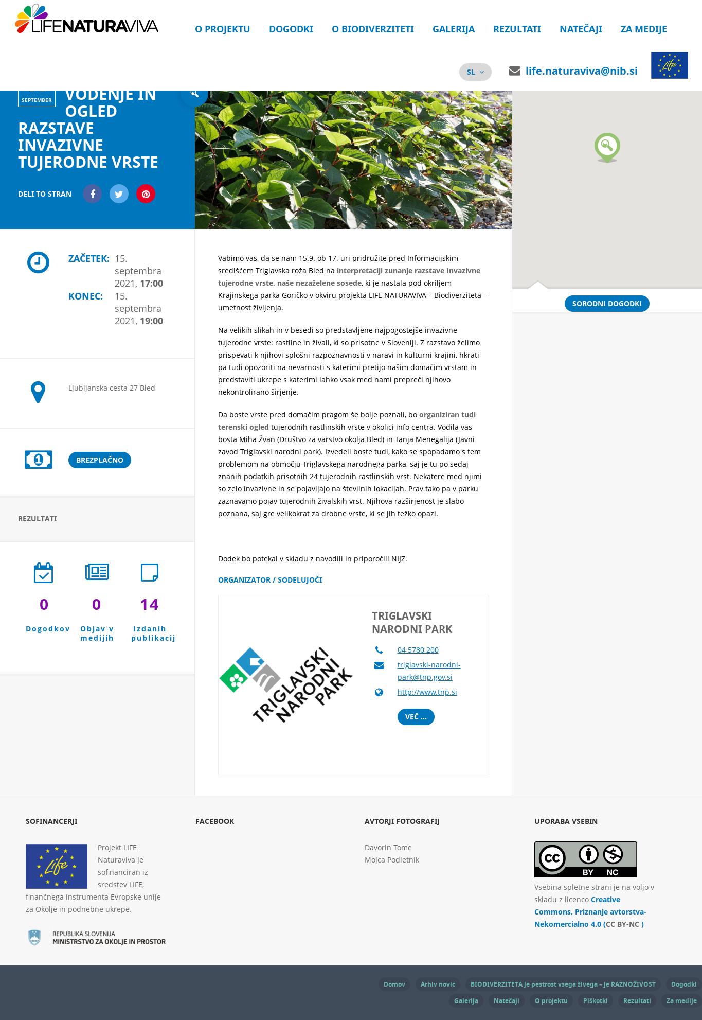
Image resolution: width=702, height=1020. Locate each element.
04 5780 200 (418, 650)
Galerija (454, 29)
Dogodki (291, 29)
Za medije (644, 29)
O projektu (222, 29)
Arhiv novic (438, 984)
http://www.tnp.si (427, 692)
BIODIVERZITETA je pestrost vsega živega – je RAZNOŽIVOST (563, 984)
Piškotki (595, 1000)
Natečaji (581, 29)
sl (471, 72)
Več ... (416, 717)
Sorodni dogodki (607, 303)
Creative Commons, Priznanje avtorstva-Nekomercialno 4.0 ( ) (590, 911)
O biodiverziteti (373, 29)
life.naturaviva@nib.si (582, 71)
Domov (394, 984)
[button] (607, 148)
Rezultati (517, 29)
